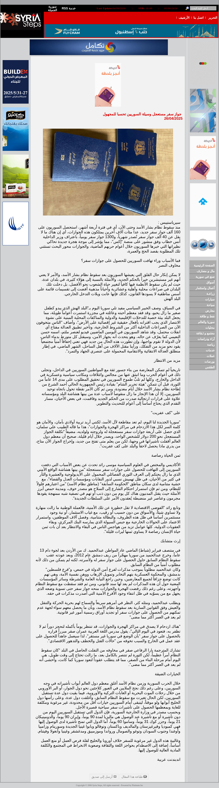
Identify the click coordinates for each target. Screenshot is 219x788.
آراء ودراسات (206, 339)
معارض (210, 310)
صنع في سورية (205, 276)
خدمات (210, 350)
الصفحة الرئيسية (204, 265)
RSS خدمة (69, 8)
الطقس (210, 367)
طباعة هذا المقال (134, 776)
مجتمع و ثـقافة (205, 333)
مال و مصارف (206, 271)
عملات (211, 356)
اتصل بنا (198, 17)
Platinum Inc (137, 785)
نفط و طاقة (207, 316)
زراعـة (210, 293)
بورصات (209, 361)
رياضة (211, 344)
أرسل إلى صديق (104, 776)
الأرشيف (184, 17)
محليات (210, 327)
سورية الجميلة (52, 8)
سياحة (211, 305)
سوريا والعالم (206, 322)
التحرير (212, 17)
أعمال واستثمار (205, 288)
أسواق (210, 282)
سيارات (210, 299)
